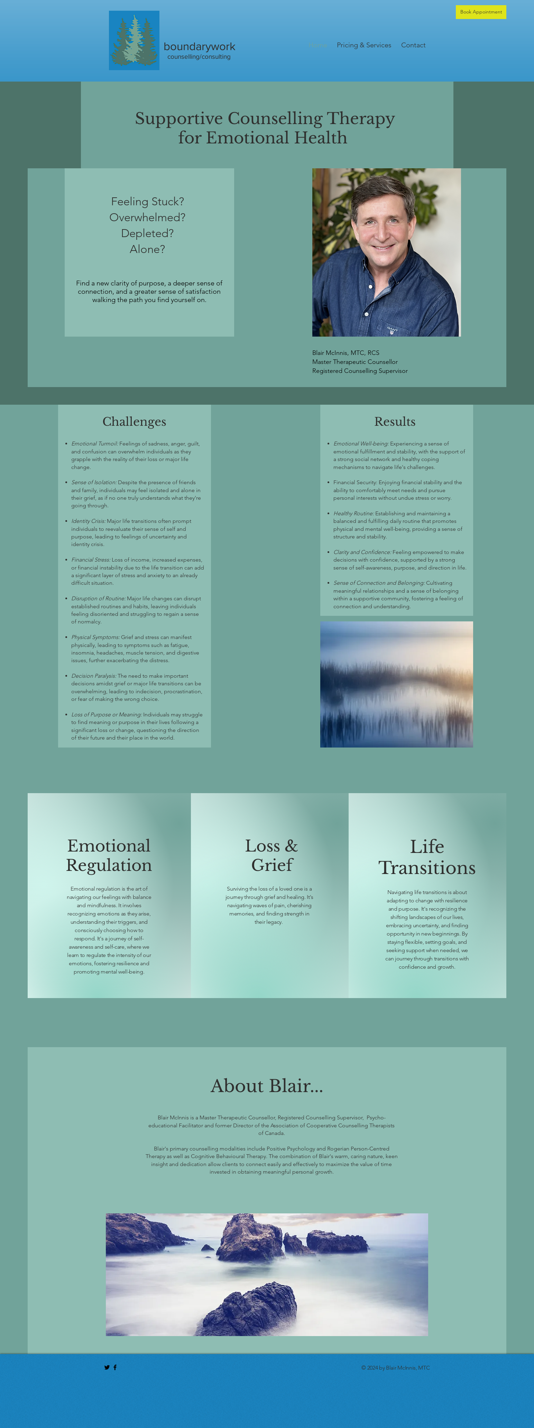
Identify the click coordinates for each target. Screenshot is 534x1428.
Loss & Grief (271, 855)
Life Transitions (427, 857)
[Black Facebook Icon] (115, 1367)
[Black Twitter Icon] (107, 1367)
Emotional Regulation (109, 855)
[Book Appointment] (481, 12)
